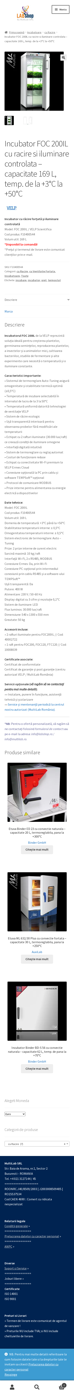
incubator (34, 280)
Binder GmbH (37, 842)
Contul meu (12, 1387)
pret (44, 280)
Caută (37, 1387)
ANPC (8, 1246)
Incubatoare (34, 32)
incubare (21, 280)
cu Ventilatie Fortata (42, 271)
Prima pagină (16, 32)
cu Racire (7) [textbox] (36, 1144)
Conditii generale (16, 1226)
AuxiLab (37, 952)
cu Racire (49, 32)
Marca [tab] (9, 311)
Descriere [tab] (11, 300)
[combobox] (37, 1144)
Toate (24, 276)
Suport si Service (16, 1268)
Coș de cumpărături (58, 1384)
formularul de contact (49, 729)
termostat (54, 280)
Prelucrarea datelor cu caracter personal (32, 1236)
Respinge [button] (11, 1374)
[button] (63, 57)
